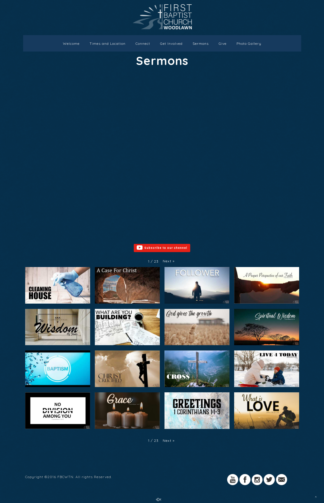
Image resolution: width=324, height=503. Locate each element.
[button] (168, 261)
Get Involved (171, 43)
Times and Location (108, 43)
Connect (143, 43)
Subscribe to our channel (162, 248)
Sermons (201, 43)
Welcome (71, 43)
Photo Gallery (248, 43)
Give (223, 43)
